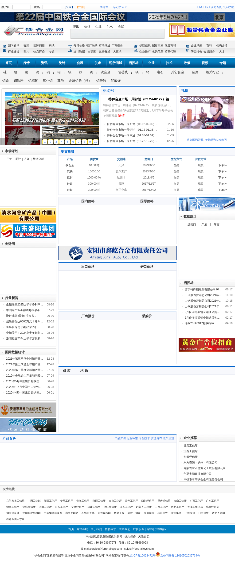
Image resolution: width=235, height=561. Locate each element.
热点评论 (39, 51)
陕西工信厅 (99, 500)
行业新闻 (11, 298)
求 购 (84, 371)
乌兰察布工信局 (15, 500)
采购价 (147, 316)
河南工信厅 (45, 506)
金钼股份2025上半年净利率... (24, 304)
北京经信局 (212, 506)
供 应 (66, 371)
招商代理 (170, 51)
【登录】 (68, 7)
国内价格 (87, 201)
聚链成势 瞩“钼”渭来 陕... (21, 315)
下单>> (222, 165)
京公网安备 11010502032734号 (180, 555)
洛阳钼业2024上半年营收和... (24, 338)
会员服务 (209, 51)
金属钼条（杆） (80, 80)
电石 (160, 72)
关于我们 (96, 529)
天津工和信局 (195, 506)
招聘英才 (110, 529)
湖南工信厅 (12, 506)
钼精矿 (33, 80)
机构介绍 (221, 45)
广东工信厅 (212, 500)
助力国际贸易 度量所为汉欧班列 (207, 140)
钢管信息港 (12, 513)
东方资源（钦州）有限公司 (200, 462)
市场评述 (104, 45)
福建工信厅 (93, 506)
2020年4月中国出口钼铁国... (24, 392)
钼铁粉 (19, 80)
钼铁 (5, 80)
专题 (52, 51)
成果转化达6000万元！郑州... (24, 321)
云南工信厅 (115, 500)
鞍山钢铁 (162, 513)
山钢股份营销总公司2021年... (203, 295)
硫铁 (70, 171)
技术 (169, 63)
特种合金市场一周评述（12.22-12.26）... (132, 141)
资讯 (76, 26)
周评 (18, 159)
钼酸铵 (101, 80)
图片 (26, 51)
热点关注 (109, 91)
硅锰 (70, 183)
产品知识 (120, 438)
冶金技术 (144, 438)
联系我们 (124, 529)
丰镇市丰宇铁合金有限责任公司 (203, 479)
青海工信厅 (82, 500)
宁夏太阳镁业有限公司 (198, 474)
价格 (87, 26)
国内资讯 (13, 45)
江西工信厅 (191, 451)
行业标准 (132, 438)
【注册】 (81, 7)
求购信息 (157, 51)
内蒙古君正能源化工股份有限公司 (205, 468)
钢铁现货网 (104, 513)
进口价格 (146, 266)
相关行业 (212, 72)
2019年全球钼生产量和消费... (24, 375)
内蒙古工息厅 (144, 506)
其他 (60, 80)
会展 (121, 26)
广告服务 (138, 529)
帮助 (150, 529)
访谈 (52, 45)
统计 (62, 63)
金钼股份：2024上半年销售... (24, 332)
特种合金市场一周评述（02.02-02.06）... (132, 124)
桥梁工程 (119, 513)
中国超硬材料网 (32, 513)
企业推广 (145, 51)
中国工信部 (34, 500)
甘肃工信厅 (191, 445)
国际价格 (146, 201)
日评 (9, 159)
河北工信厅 (177, 506)
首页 (8, 63)
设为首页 (216, 7)
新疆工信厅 (50, 500)
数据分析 (104, 51)
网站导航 (82, 529)
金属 (195, 72)
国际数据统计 (15, 352)
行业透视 (13, 51)
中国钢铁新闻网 (53, 513)
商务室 (104, 7)
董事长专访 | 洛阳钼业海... (22, 327)
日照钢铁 (203, 513)
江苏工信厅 (126, 506)
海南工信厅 (180, 500)
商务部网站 (71, 513)
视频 (26, 45)
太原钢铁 (149, 513)
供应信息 (145, 45)
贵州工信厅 (131, 500)
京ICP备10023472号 (143, 555)
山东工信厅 (61, 506)
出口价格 (87, 266)
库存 (216, 224)
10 (95, 141)
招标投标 (157, 45)
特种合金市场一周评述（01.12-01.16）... (132, 129)
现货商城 (170, 45)
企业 (98, 26)
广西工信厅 (196, 500)
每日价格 (79, 45)
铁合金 (105, 72)
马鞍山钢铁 (134, 513)
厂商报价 (117, 45)
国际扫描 (39, 45)
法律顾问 (161, 529)
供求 (110, 26)
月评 (27, 159)
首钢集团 (176, 513)
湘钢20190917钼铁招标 (199, 323)
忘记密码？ (120, 7)
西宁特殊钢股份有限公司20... (203, 289)
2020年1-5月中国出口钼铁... (23, 387)
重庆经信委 (163, 500)
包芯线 (123, 72)
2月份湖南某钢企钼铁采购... (202, 312)
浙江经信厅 (110, 506)
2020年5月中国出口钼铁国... (24, 381)
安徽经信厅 (191, 457)
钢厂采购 (92, 45)
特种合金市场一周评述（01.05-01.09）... (132, 135)
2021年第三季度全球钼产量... (24, 358)
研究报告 (196, 51)
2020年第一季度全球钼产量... (24, 370)
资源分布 (156, 438)
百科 (209, 45)
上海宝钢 (190, 513)
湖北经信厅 (29, 506)
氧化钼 (48, 80)
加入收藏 (228, 7)
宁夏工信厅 (66, 500)
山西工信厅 (161, 506)
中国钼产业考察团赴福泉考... (24, 310)
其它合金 (177, 72)
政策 (187, 63)
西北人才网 (218, 513)
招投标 (133, 63)
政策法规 (168, 438)
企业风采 (196, 45)
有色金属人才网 (15, 519)
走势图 (92, 51)
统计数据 (79, 51)
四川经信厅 (147, 500)
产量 (204, 224)
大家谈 (117, 51)
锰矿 (70, 177)
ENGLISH (203, 7)
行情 (26, 63)
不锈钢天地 (88, 513)
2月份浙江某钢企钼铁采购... (202, 317)
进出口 (192, 224)
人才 (222, 51)
